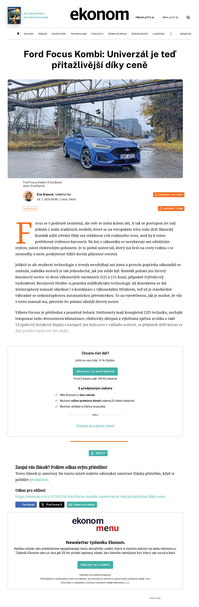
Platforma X (54, 504)
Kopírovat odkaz (84, 504)
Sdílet (100, 453)
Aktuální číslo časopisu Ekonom (28, 15)
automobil (30, 208)
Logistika (159, 33)
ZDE (127, 582)
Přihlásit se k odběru (95, 565)
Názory (29, 33)
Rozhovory (59, 33)
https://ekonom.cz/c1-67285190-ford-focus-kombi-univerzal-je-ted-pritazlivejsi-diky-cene (90, 496)
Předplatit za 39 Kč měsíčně (95, 371)
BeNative (185, 33)
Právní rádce (140, 33)
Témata (42, 33)
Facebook (28, 504)
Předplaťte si (145, 17)
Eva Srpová (37, 185)
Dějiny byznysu (117, 33)
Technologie (79, 33)
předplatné (39, 479)
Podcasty (97, 33)
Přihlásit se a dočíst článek (95, 425)
